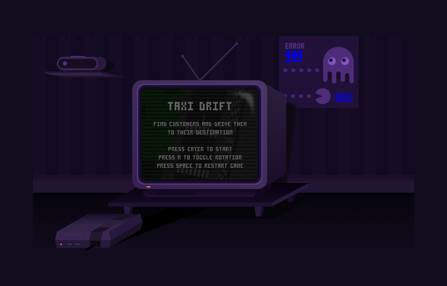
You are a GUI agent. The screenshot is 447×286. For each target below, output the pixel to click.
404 (293, 55)
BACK (343, 96)
